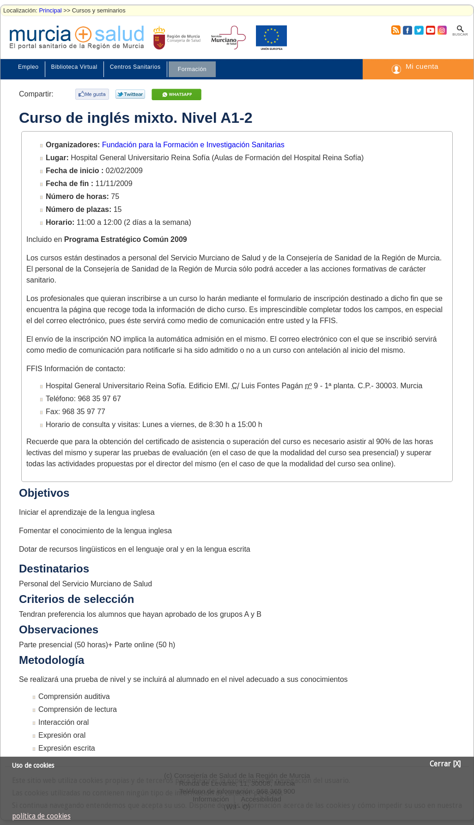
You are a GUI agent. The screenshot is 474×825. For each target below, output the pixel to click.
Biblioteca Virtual (74, 67)
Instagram (442, 30)
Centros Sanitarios (135, 67)
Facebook (406, 30)
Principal (50, 10)
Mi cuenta (422, 66)
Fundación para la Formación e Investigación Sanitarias (193, 145)
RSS (395, 30)
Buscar (460, 34)
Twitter (418, 30)
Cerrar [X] (445, 764)
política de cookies (41, 816)
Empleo (28, 67)
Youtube (430, 30)
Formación (192, 69)
